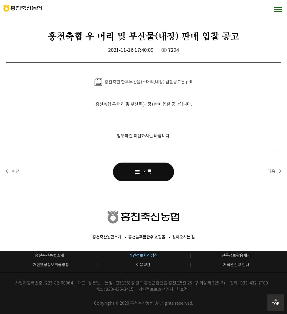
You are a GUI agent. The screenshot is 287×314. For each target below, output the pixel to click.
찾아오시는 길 (183, 237)
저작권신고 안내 (236, 264)
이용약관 (143, 264)
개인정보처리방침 (143, 255)
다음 (271, 171)
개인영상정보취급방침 (51, 264)
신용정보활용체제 (236, 255)
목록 (143, 172)
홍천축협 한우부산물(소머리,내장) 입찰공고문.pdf (144, 82)
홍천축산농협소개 (106, 237)
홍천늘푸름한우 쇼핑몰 (146, 237)
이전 (16, 171)
